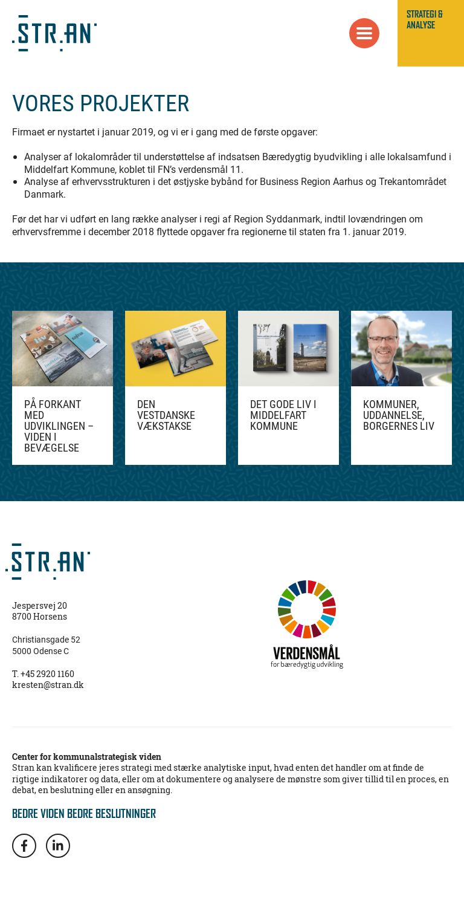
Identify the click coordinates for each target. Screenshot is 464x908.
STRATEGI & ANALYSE (425, 19)
